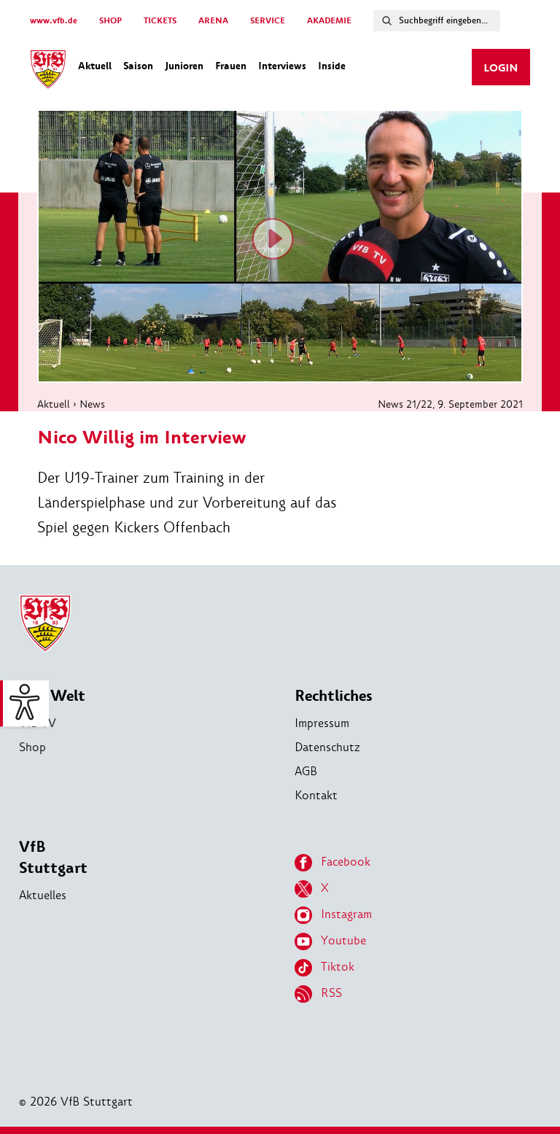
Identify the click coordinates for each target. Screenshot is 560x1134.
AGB (306, 771)
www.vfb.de (53, 20)
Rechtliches (334, 696)
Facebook (332, 862)
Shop (32, 747)
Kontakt (316, 795)
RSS (318, 994)
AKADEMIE (329, 20)
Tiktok (324, 967)
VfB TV (37, 723)
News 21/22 (405, 404)
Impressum (322, 723)
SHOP (110, 20)
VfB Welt (52, 696)
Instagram (333, 915)
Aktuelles (42, 895)
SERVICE (267, 20)
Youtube (330, 941)
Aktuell (53, 404)
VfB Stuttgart (53, 857)
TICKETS (160, 20)
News (92, 404)
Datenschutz (327, 747)
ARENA (213, 20)
